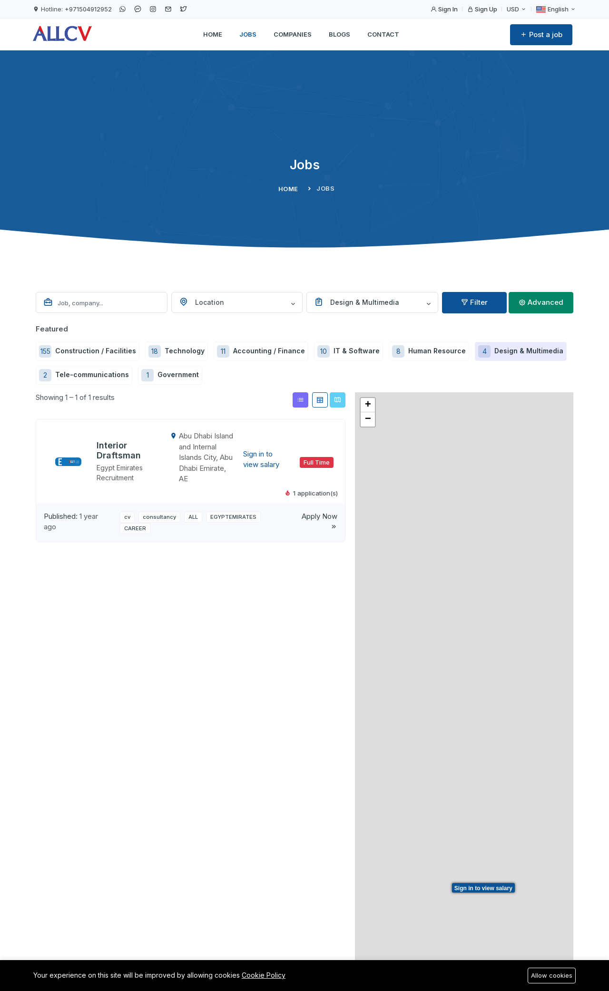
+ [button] (368, 405)
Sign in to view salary (483, 888)
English (556, 9)
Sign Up (482, 9)
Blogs (339, 34)
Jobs (247, 34)
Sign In (444, 9)
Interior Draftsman (119, 450)
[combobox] (237, 302)
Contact (383, 34)
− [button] (368, 419)
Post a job (541, 34)
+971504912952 (88, 9)
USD (517, 9)
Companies (293, 34)
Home (212, 34)
